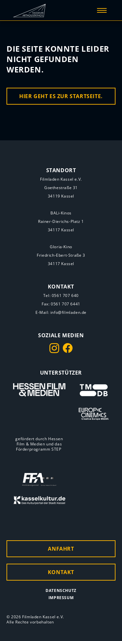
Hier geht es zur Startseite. (61, 96)
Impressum (61, 597)
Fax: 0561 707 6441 (61, 304)
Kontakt (61, 572)
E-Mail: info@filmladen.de (61, 312)
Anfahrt (61, 548)
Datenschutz (61, 590)
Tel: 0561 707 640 (61, 295)
